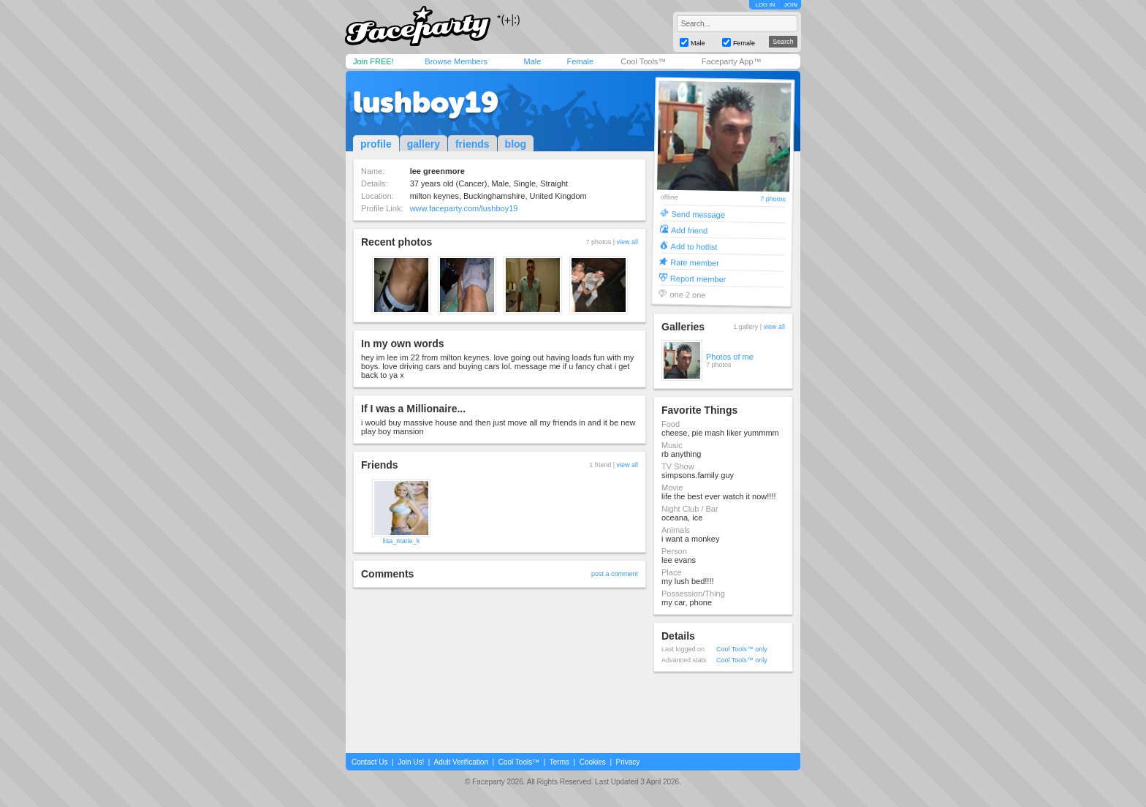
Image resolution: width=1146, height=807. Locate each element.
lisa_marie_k (401, 541)
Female (579, 61)
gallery (423, 144)
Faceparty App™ (732, 61)
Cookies (593, 762)
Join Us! (411, 762)
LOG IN (765, 4)
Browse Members (456, 61)
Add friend (689, 230)
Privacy (628, 762)
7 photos (773, 199)
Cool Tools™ (643, 61)
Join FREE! (373, 61)
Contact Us (369, 762)
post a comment (614, 573)
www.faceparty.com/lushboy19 (464, 208)
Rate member (694, 262)
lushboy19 (425, 102)
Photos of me (730, 356)
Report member (698, 278)
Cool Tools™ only (741, 649)
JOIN (790, 4)
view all (627, 242)
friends (472, 144)
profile (376, 144)
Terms (559, 762)
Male (532, 61)
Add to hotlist (694, 246)
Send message (698, 214)
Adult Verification (460, 762)
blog (516, 144)
